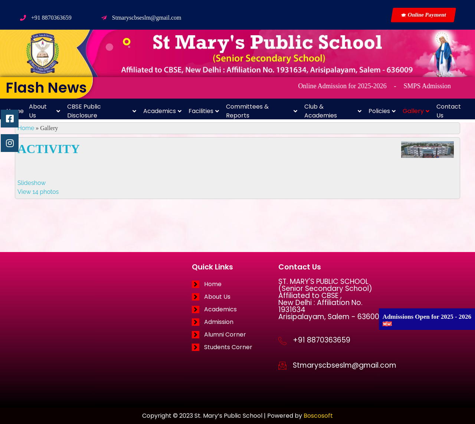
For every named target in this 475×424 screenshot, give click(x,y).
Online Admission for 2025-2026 (353, 86)
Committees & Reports (261, 111)
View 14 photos (38, 191)
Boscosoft (318, 415)
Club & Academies (333, 111)
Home (25, 128)
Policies (382, 111)
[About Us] (235, 297)
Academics (162, 111)
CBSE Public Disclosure (101, 111)
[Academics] (235, 309)
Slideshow (31, 182)
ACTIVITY (48, 149)
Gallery (416, 111)
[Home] (235, 284)
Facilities (204, 111)
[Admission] (235, 322)
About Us (44, 111)
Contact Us (448, 111)
